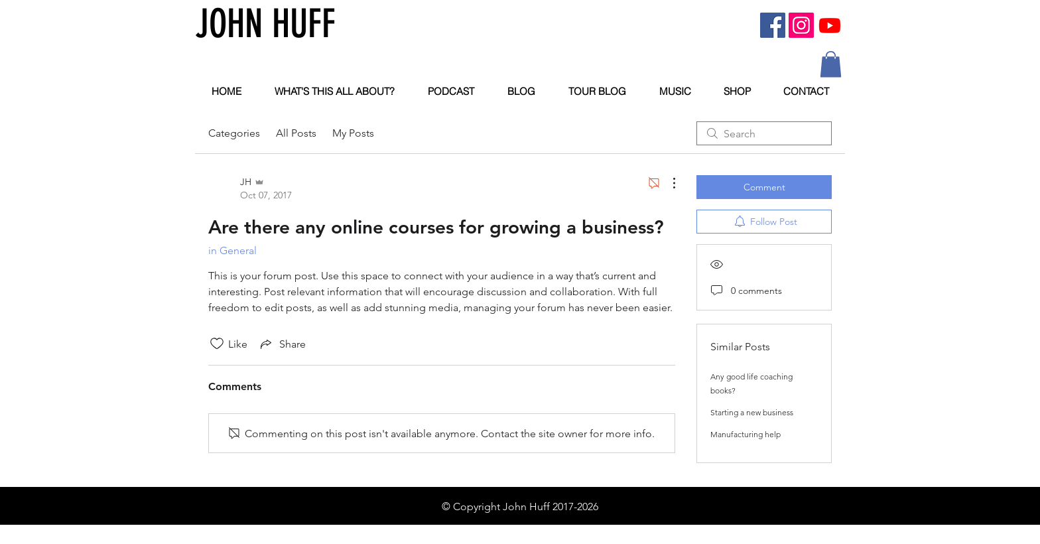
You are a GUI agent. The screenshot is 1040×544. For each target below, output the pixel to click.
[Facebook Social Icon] (772, 25)
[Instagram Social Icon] (801, 25)
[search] (764, 133)
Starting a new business (751, 412)
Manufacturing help (745, 434)
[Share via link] (282, 344)
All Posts (296, 133)
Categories (234, 133)
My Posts (353, 133)
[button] (831, 64)
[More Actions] (667, 183)
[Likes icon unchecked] (217, 344)
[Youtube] (829, 25)
